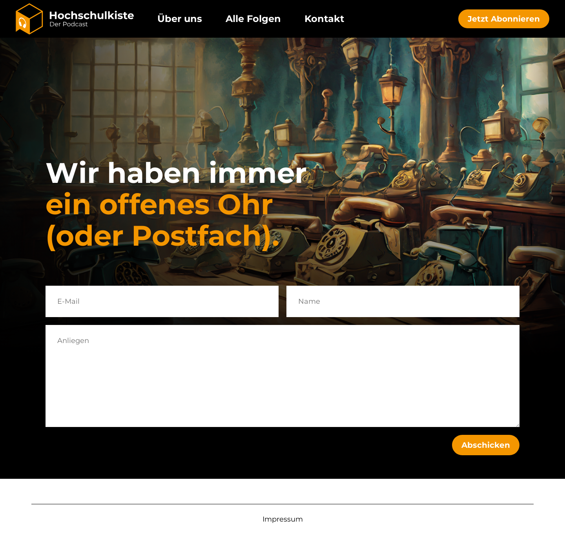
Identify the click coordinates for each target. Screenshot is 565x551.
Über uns (179, 18)
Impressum (282, 519)
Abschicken (485, 445)
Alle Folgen (253, 18)
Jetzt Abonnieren (504, 19)
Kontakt (324, 18)
